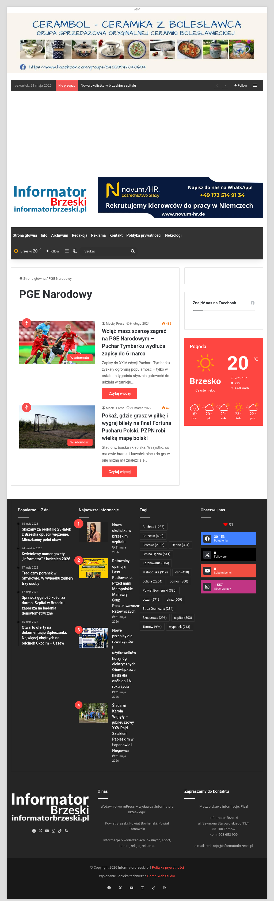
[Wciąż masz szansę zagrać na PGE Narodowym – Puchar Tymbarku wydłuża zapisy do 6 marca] (57, 342)
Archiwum (59, 235)
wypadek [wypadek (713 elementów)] (179, 627)
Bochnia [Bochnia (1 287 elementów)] (154, 527)
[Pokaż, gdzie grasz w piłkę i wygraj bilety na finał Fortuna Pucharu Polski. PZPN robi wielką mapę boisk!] (57, 426)
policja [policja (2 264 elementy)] (152, 581)
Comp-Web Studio (161, 876)
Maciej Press (115, 323)
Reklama (98, 235)
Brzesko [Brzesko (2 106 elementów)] (153, 545)
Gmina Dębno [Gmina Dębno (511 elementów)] (156, 554)
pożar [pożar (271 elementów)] (151, 599)
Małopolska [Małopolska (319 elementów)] (155, 572)
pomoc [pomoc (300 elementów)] (179, 581)
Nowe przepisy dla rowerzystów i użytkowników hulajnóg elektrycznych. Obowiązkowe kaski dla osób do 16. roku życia (124, 658)
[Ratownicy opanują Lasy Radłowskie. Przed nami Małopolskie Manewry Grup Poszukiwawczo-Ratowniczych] (93, 568)
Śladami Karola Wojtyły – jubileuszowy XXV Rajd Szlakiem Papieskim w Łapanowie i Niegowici (123, 728)
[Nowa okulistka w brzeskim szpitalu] (93, 532)
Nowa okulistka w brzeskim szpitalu (108, 85)
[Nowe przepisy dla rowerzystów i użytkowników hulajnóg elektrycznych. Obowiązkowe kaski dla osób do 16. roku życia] (93, 638)
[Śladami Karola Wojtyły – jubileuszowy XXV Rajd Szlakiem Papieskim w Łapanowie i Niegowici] (93, 713)
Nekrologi (173, 235)
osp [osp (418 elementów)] (182, 572)
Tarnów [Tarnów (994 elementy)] (152, 627)
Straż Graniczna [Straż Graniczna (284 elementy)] (158, 609)
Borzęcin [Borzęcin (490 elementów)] (153, 536)
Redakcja (79, 235)
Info (44, 235)
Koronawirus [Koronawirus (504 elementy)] (156, 563)
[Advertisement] (137, 131)
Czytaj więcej (120, 393)
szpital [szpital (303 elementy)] (183, 618)
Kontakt (116, 235)
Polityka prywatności (143, 235)
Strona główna (25, 235)
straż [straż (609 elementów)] (174, 599)
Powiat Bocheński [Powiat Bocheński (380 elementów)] (160, 590)
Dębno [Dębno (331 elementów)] (180, 545)
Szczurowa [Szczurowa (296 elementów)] (155, 618)
